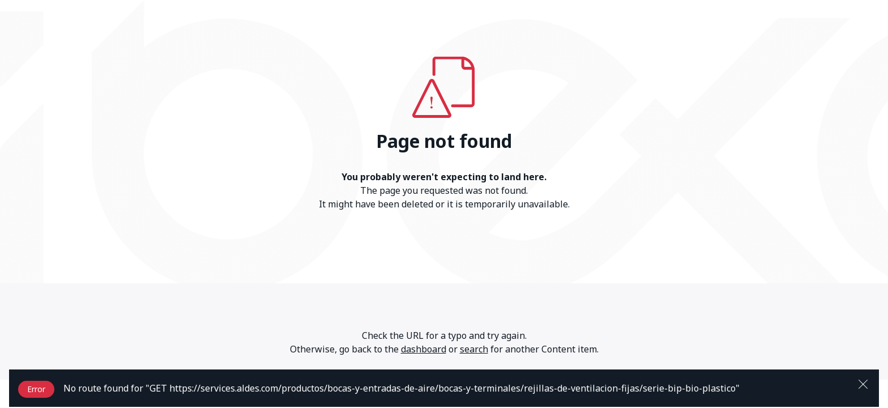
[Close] (863, 383)
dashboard (423, 349)
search (474, 349)
